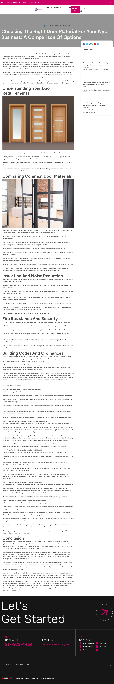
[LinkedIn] (90, 44)
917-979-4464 (35, 2)
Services (47, 9)
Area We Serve (73, 9)
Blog (60, 9)
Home (37, 9)
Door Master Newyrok (31, 679)
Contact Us (105, 9)
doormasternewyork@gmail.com (15, 2)
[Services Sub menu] (53, 9)
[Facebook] (84, 44)
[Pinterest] (95, 44)
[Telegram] (98, 44)
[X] (87, 44)
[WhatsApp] (92, 44)
